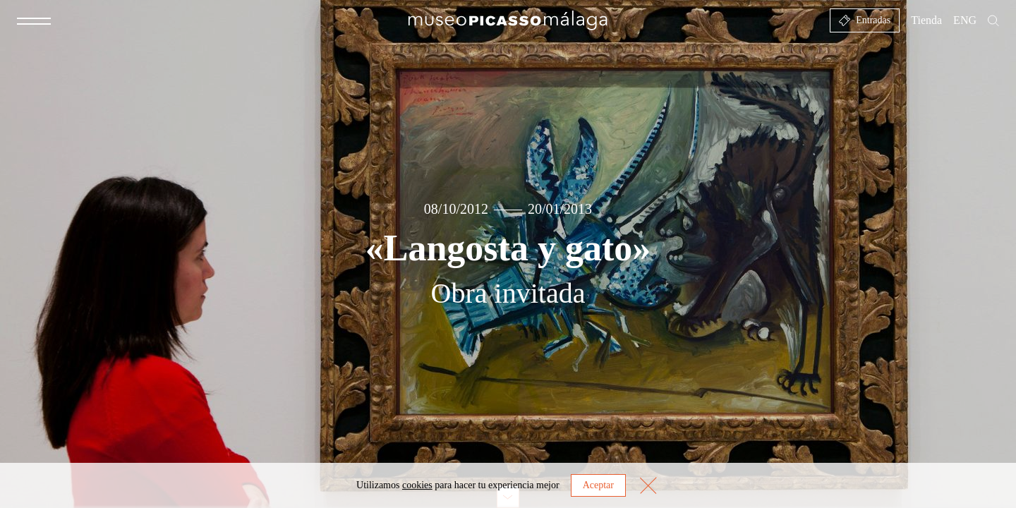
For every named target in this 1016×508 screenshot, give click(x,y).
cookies (417, 485)
